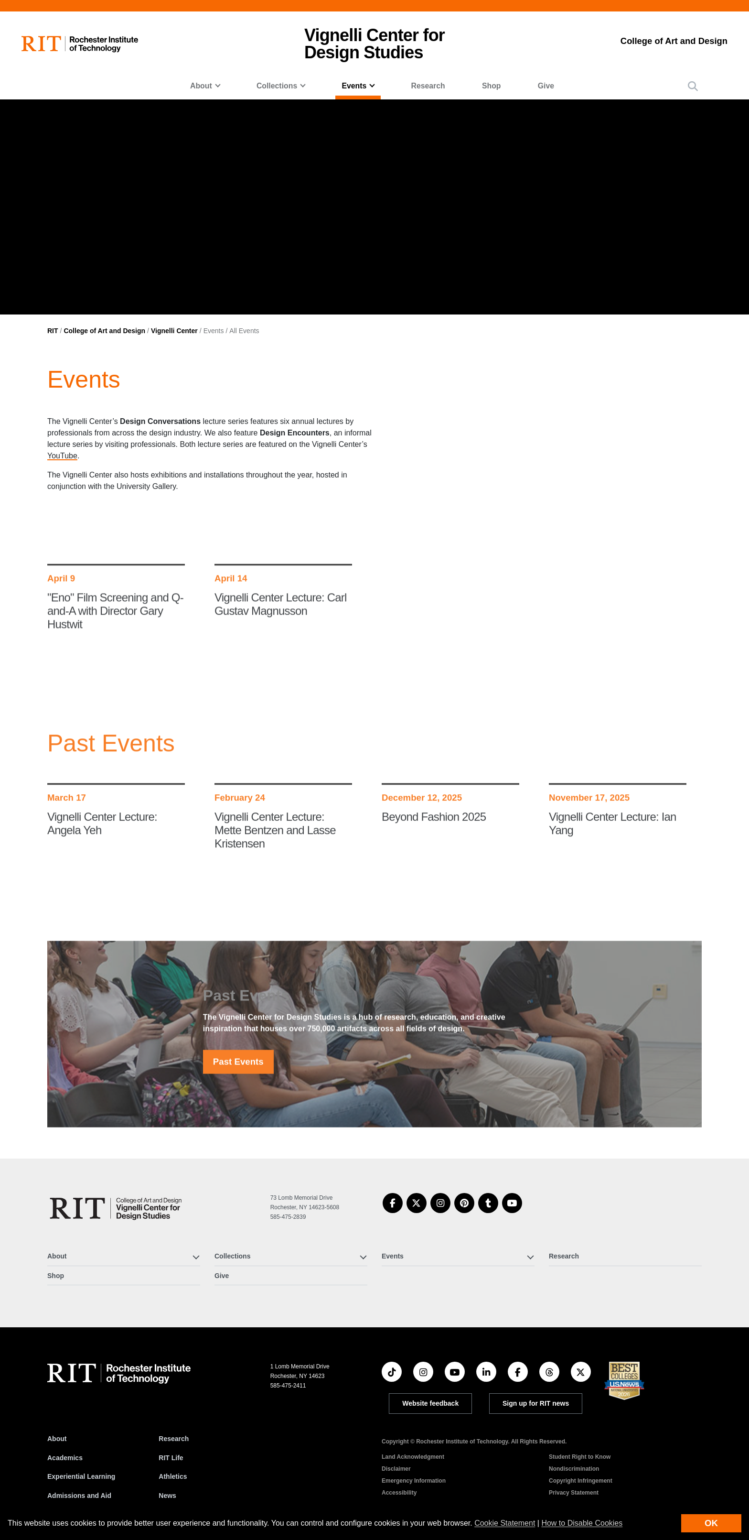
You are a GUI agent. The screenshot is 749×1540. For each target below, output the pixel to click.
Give (546, 86)
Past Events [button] (238, 1079)
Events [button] (354, 86)
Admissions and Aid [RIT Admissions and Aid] (79, 1495)
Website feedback (430, 1403)
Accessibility (399, 1492)
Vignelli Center (174, 331)
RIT (52, 331)
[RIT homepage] (79, 44)
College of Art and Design (104, 331)
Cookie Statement (504, 1523)
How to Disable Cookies (581, 1523)
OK (711, 1523)
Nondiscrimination (574, 1468)
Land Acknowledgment (413, 1456)
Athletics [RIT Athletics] (173, 1476)
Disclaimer (396, 1468)
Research (428, 86)
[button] (693, 86)
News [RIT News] (167, 1495)
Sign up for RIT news (536, 1403)
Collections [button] (277, 86)
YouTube (62, 456)
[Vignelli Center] (117, 1208)
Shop (491, 86)
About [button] (201, 86)
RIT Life (171, 1458)
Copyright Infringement (580, 1480)
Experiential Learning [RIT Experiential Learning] (81, 1476)
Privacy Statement (574, 1492)
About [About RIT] (56, 1438)
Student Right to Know (579, 1456)
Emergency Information (414, 1480)
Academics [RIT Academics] (65, 1458)
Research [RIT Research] (174, 1438)
